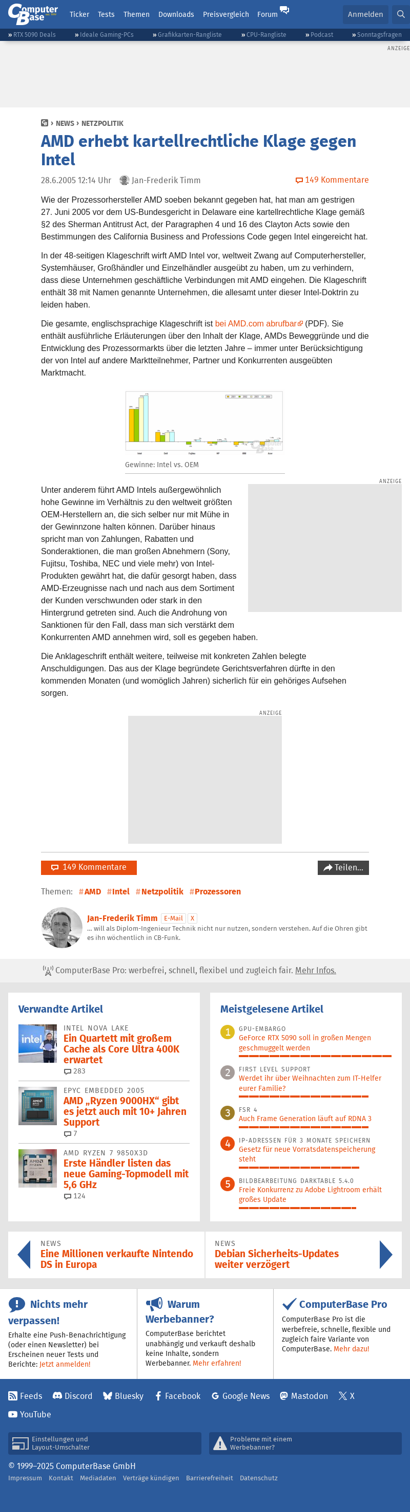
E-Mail (173, 918)
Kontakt (61, 1478)
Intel (121, 891)
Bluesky (129, 1396)
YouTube (35, 1414)
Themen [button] (137, 14)
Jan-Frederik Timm (122, 918)
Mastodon (309, 1396)
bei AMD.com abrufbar (256, 323)
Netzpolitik (102, 123)
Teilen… (348, 867)
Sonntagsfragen (379, 34)
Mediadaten (98, 1478)
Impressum (25, 1478)
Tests (106, 14)
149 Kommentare (89, 867)
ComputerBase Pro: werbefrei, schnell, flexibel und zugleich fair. (189, 970)
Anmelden (365, 14)
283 (75, 1071)
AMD (93, 891)
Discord (79, 1396)
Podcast (322, 34)
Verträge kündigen (151, 1478)
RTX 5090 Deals (34, 34)
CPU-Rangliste (266, 34)
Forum (267, 14)
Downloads (176, 14)
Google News (246, 1396)
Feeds (31, 1396)
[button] (401, 14)
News (65, 123)
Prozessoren (218, 891)
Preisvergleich (226, 14)
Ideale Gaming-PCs (107, 34)
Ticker (79, 14)
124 (75, 1196)
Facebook (182, 1396)
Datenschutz (259, 1478)
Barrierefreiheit (209, 1478)
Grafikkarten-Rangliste (190, 34)
